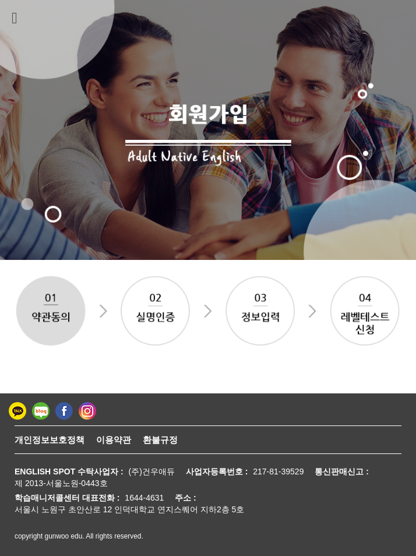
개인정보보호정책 (49, 440)
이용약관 (113, 440)
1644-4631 (144, 497)
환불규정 (160, 440)
